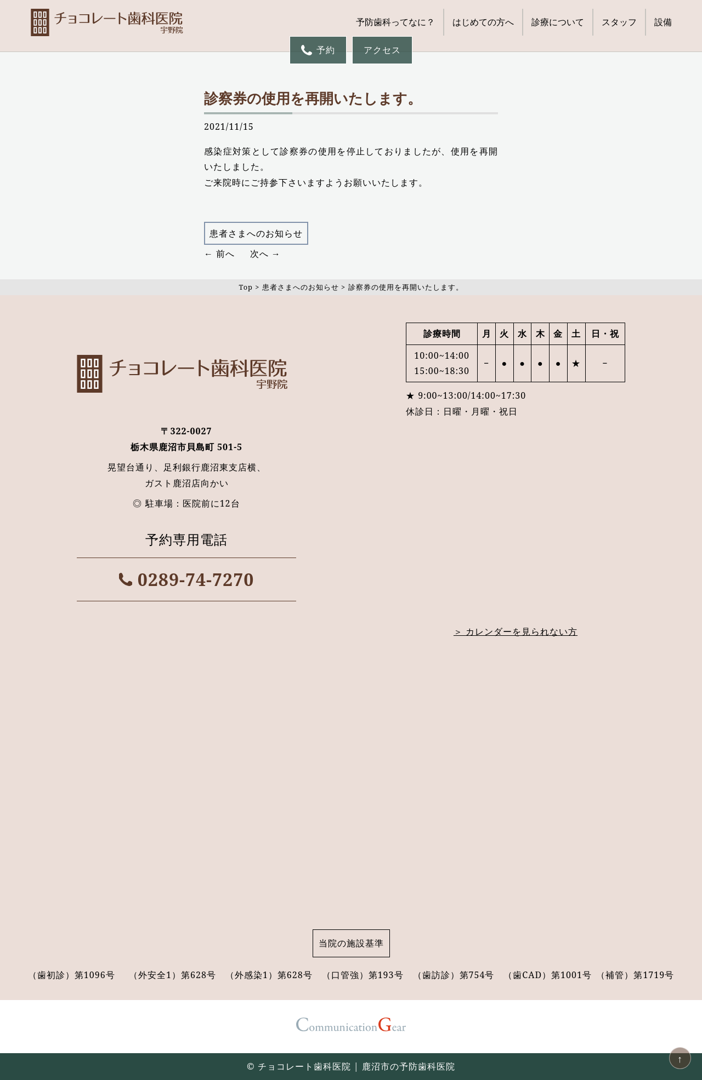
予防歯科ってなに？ (395, 22)
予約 (318, 50)
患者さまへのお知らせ (256, 233)
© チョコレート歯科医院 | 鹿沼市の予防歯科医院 (351, 1066)
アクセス (382, 50)
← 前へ (219, 254)
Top (245, 287)
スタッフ (619, 22)
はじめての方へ (483, 22)
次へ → (265, 254)
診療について (557, 22)
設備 (663, 22)
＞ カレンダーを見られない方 (516, 631)
